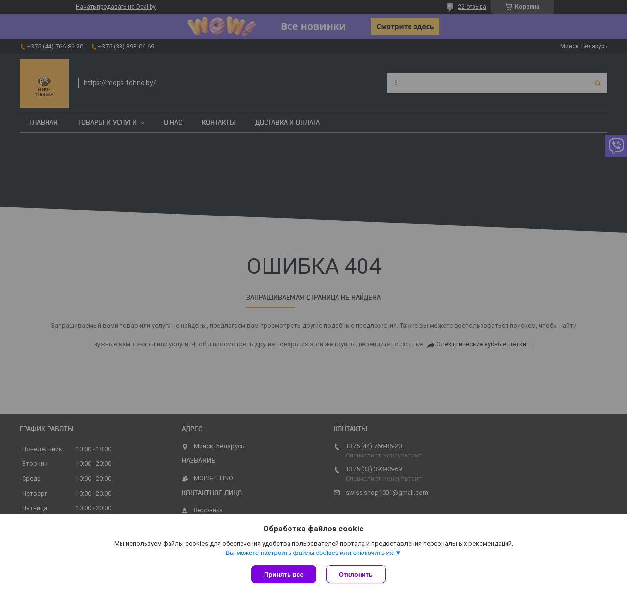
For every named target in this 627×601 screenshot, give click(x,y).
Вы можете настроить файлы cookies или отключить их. (310, 552)
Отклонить (356, 574)
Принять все (284, 574)
